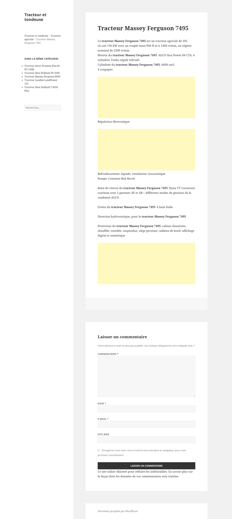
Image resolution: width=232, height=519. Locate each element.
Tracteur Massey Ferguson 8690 (42, 76)
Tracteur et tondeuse (35, 17)
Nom (102, 403)
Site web (103, 434)
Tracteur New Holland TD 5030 (42, 73)
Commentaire (108, 354)
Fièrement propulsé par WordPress (118, 511)
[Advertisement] (146, 97)
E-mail (103, 419)
